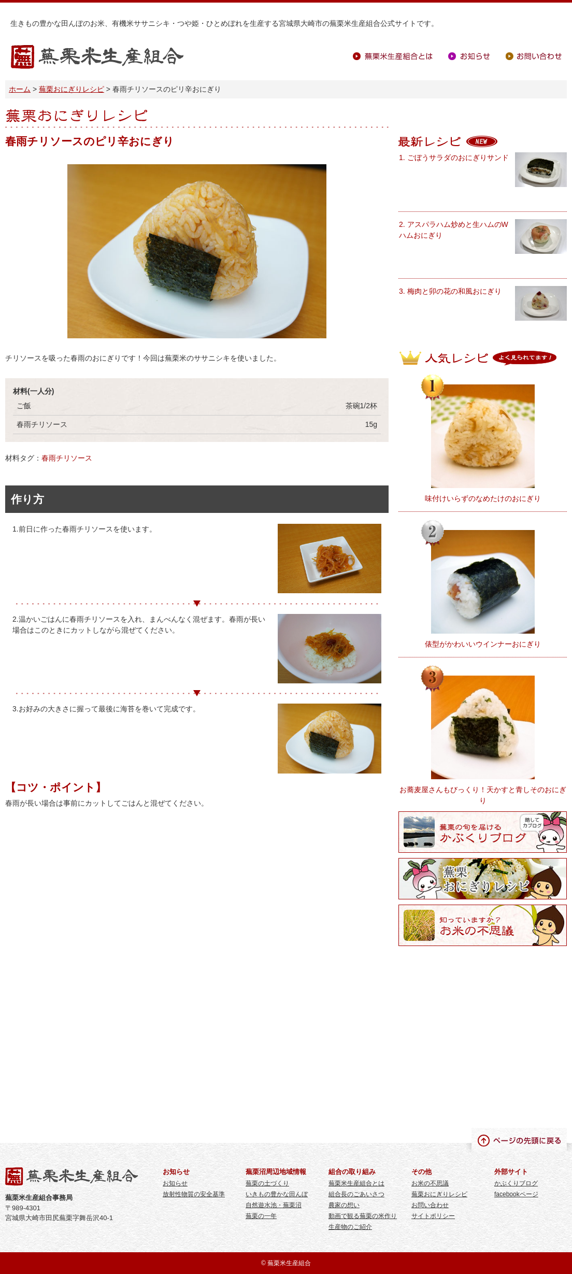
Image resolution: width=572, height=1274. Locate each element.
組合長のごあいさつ (356, 1194)
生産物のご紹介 (350, 1226)
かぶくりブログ (516, 1183)
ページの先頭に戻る (519, 1140)
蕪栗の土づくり (267, 1183)
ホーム (20, 89)
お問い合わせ (534, 56)
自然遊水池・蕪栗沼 (274, 1205)
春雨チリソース (66, 458)
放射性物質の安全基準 (194, 1194)
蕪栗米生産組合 (97, 57)
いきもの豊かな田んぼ (277, 1194)
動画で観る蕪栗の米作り (362, 1216)
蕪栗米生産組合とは (393, 56)
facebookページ (516, 1194)
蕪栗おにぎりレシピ (71, 89)
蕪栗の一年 (261, 1216)
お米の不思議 (430, 1183)
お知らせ (469, 56)
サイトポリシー (433, 1216)
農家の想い (344, 1205)
